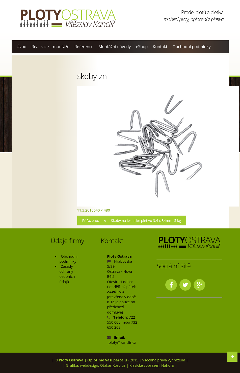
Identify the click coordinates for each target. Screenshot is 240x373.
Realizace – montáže (51, 46)
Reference (83, 46)
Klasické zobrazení (145, 365)
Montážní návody (114, 46)
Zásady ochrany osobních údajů (67, 274)
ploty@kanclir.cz (122, 342)
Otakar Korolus (112, 365)
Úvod (21, 46)
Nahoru (167, 365)
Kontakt (160, 46)
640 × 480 (102, 210)
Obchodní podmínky (191, 46)
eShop (142, 46)
